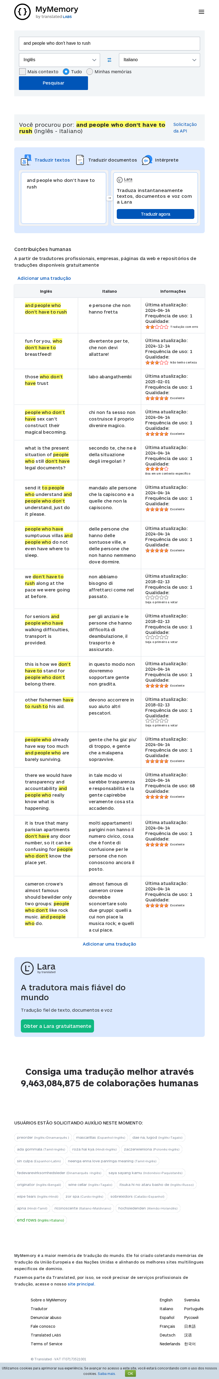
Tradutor (39, 1308)
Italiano (166, 1308)
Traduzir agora (155, 213)
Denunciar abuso (46, 1317)
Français (167, 1326)
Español (167, 1317)
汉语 (188, 1335)
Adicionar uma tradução (44, 278)
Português (194, 1308)
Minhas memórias (109, 71)
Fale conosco (43, 1326)
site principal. (82, 1284)
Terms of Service (46, 1343)
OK (130, 1373)
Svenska (192, 1300)
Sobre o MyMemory (48, 1300)
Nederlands (170, 1343)
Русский (191, 1317)
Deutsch (167, 1335)
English (166, 1300)
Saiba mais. (107, 1373)
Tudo (72, 71)
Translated (46, 1335)
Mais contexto (38, 71)
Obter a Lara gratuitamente (57, 1026)
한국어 (190, 1343)
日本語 (190, 1326)
